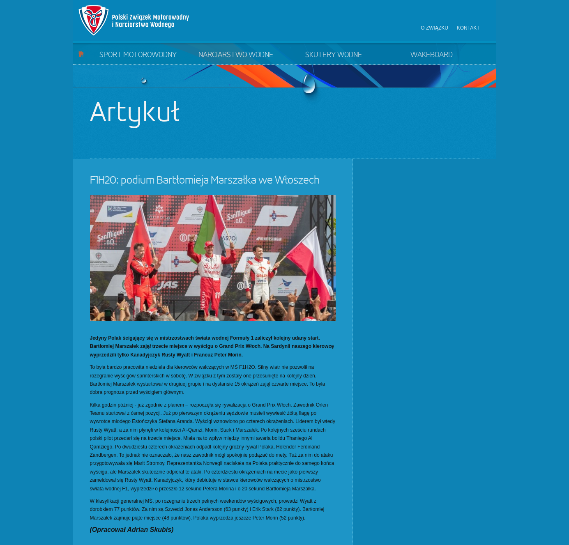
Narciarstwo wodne (235, 55)
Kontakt (468, 28)
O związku (434, 28)
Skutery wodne (333, 55)
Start (81, 53)
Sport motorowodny (138, 55)
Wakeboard (431, 55)
